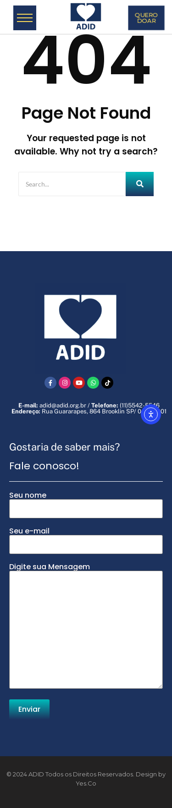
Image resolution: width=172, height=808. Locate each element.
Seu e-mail (86, 541)
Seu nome (86, 505)
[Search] (72, 184)
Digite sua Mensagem (86, 626)
